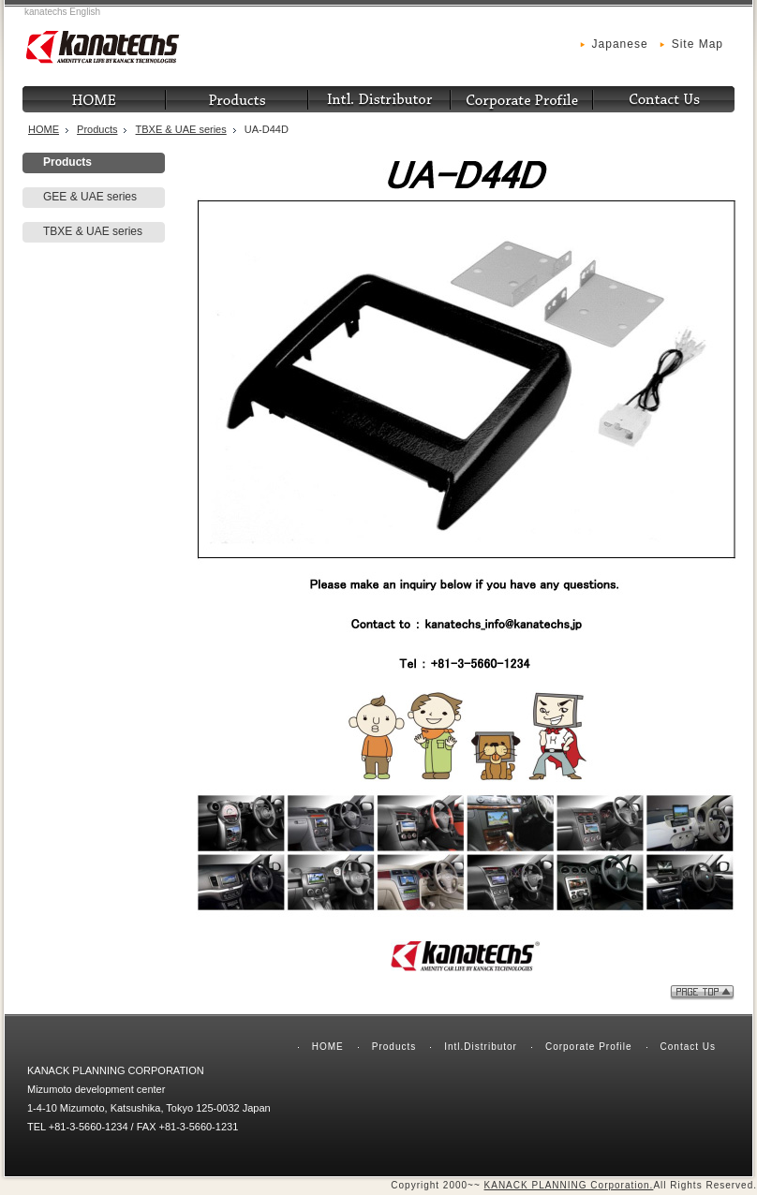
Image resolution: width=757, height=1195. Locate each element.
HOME (43, 129)
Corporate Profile (588, 1046)
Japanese (620, 44)
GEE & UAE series (90, 196)
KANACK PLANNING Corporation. (569, 1185)
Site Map (697, 44)
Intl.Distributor (480, 1046)
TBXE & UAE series (181, 129)
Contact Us (688, 1046)
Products (97, 129)
